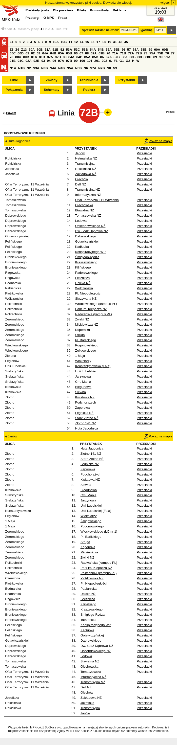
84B (79, 57)
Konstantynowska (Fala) (92, 366)
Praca (62, 18)
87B (116, 57)
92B (36, 61)
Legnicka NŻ (84, 413)
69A (94, 53)
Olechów (81, 179)
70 (108, 53)
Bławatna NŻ (84, 210)
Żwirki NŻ (82, 319)
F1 (116, 61)
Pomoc (170, 111)
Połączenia (14, 89)
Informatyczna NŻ (88, 195)
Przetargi (32, 18)
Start (6, 29)
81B (42, 57)
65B (69, 53)
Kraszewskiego (86, 262)
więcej (165, 2)
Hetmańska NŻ (86, 158)
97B (69, 61)
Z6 (17, 49)
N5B (78, 68)
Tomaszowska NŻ (88, 215)
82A (50, 57)
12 (76, 42)
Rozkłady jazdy (28, 29)
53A (69, 49)
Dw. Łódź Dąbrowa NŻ (91, 231)
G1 (121, 61)
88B (133, 57)
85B (95, 57)
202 (104, 61)
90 (161, 57)
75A (152, 53)
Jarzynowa (83, 376)
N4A (53, 68)
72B (139, 53)
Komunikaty (99, 10)
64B (53, 53)
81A (34, 57)
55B (116, 49)
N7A (93, 68)
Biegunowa (83, 387)
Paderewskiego (86, 272)
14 (81, 42)
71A (115, 53)
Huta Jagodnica (86, 428)
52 (62, 49)
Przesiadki (144, 153)
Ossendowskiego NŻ (90, 226)
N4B (61, 68)
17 (98, 42)
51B (56, 49)
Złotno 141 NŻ (85, 423)
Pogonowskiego (86, 345)
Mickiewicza (89, 552)
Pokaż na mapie (158, 141)
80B (26, 57)
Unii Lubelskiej (85, 371)
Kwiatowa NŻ (85, 397)
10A (56, 42)
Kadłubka (82, 246)
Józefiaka (87, 703)
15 (87, 42)
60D (20, 53)
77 (173, 53)
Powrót (11, 113)
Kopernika (82, 330)
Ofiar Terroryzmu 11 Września (97, 200)
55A (109, 49)
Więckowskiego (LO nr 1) (98, 531)
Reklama (119, 10)
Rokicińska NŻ (85, 169)
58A (136, 49)
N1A (13, 68)
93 (43, 61)
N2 (29, 68)
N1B (21, 68)
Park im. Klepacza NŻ (91, 309)
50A (32, 49)
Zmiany (52, 80)
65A (61, 53)
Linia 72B (61, 29)
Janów (80, 153)
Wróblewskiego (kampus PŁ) (96, 304)
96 (54, 61)
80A (18, 57)
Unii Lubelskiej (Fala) (95, 511)
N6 (86, 68)
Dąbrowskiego (85, 236)
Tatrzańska (88, 620)
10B (64, 42)
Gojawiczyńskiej (86, 241)
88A (124, 57)
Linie (46, 29)
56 (123, 49)
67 (81, 53)
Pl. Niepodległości (88, 293)
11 (70, 42)
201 (97, 61)
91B (13, 61)
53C (77, 49)
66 (76, 53)
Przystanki (126, 80)
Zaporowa (82, 407)
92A (28, 61)
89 (155, 57)
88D (148, 57)
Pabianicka (88, 588)
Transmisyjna (85, 163)
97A (61, 61)
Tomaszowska (90, 672)
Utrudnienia (89, 80)
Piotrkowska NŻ (91, 578)
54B (101, 49)
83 (64, 57)
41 (115, 42)
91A (167, 57)
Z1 (12, 42)
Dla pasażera (63, 10)
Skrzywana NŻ (86, 298)
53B (85, 49)
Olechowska (84, 205)
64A (45, 53)
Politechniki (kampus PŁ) (98, 573)
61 (27, 53)
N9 (115, 68)
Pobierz (89, 89)
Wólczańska (84, 288)
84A (71, 57)
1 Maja (80, 356)
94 (49, 61)
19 (109, 42)
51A (48, 49)
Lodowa (81, 221)
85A (87, 57)
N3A (36, 68)
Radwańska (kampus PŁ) (93, 314)
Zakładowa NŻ (85, 174)
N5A (70, 68)
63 (38, 53)
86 (102, 57)
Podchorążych (85, 402)
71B (123, 53)
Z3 (12, 49)
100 (82, 61)
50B (39, 49)
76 (167, 53)
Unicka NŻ (82, 283)
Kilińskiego (83, 267)
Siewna (80, 392)
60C (13, 53)
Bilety (81, 10)
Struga (80, 335)
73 (146, 53)
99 (76, 61)
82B (58, 57)
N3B (44, 68)
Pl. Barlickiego (85, 340)
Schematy (51, 89)
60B (165, 49)
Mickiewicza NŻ (86, 324)
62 (33, 53)
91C (20, 61)
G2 (128, 61)
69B (101, 53)
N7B (101, 68)
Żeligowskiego (85, 350)
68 (87, 53)
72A (131, 53)
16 (93, 42)
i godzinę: (147, 30)
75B (160, 53)
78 (11, 57)
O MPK (48, 18)
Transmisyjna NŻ (87, 189)
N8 (109, 68)
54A (93, 49)
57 (129, 49)
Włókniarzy (83, 361)
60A (157, 49)
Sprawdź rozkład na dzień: (100, 30)
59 (150, 49)
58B (144, 49)
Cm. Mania (83, 382)
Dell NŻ (80, 184)
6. (110, 61)
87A (109, 57)
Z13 (24, 49)
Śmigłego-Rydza (87, 257)
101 (89, 61)
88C (140, 57)
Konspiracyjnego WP (90, 252)
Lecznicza (82, 278)
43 (120, 42)
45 (126, 42)
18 (104, 42)
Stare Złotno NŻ (86, 418)
